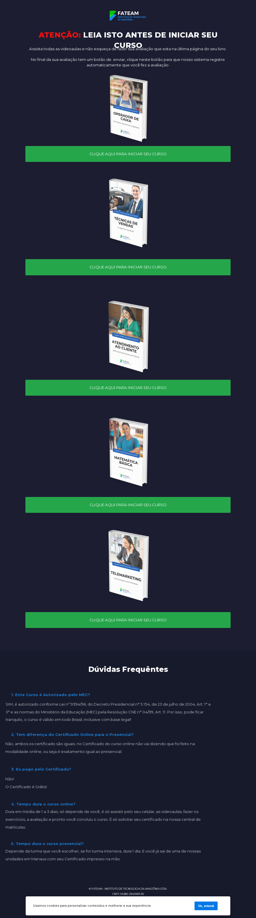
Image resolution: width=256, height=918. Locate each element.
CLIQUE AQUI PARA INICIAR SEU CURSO (128, 154)
